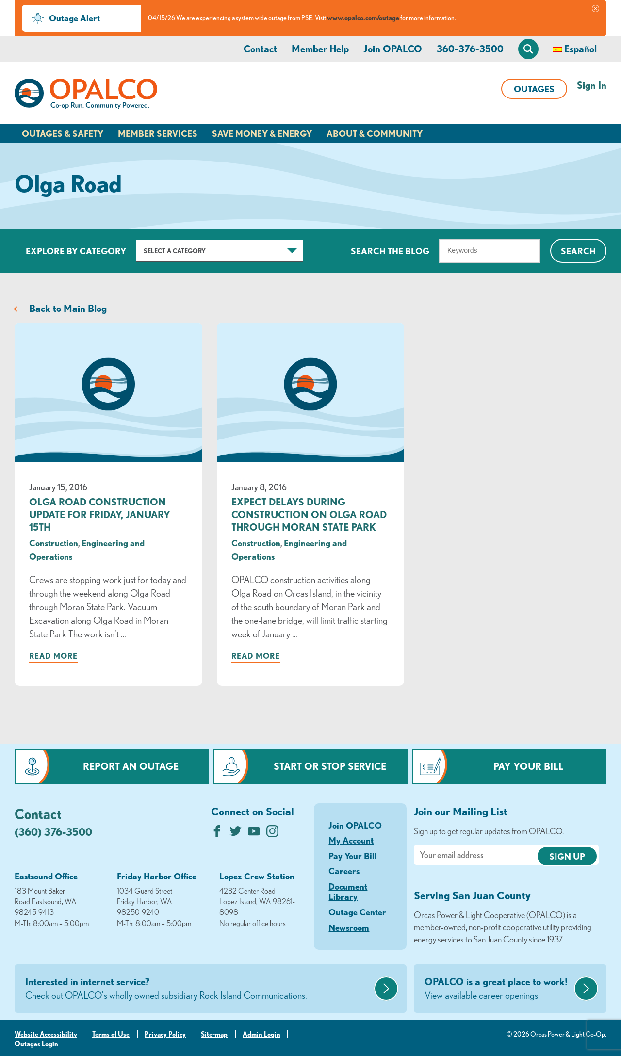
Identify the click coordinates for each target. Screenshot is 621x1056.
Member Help (320, 48)
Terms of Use (111, 1034)
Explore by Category (76, 251)
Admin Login (261, 1034)
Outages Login (36, 1044)
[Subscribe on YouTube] (254, 833)
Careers (344, 871)
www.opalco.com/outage (363, 18)
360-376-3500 (470, 48)
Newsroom (348, 927)
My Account (351, 840)
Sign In (591, 85)
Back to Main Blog (68, 308)
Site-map (214, 1034)
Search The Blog (390, 251)
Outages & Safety (62, 133)
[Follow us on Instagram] (272, 833)
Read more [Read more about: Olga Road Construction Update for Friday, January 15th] (53, 655)
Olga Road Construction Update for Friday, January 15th (99, 514)
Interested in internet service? (198, 989)
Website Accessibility (46, 1034)
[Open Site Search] (528, 49)
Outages (534, 89)
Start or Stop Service (330, 766)
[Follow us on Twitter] (235, 833)
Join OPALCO (392, 48)
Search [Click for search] (578, 251)
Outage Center (357, 912)
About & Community (375, 133)
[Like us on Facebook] (217, 833)
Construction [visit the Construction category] (53, 543)
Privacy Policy (165, 1034)
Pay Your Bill (528, 766)
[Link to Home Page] (86, 96)
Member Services (157, 133)
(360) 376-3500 (53, 832)
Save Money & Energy (262, 133)
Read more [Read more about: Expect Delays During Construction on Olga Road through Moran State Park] (255, 655)
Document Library (347, 891)
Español (580, 48)
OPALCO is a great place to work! (498, 989)
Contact (260, 48)
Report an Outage (131, 766)
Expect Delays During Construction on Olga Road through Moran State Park (309, 514)
